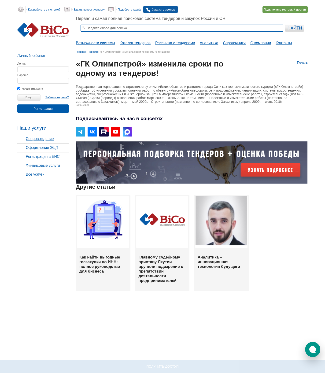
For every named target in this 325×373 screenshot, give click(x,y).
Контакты (284, 43)
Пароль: (22, 75)
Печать (300, 63)
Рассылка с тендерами (175, 43)
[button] (312, 349)
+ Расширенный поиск (270, 34)
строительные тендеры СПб (113, 34)
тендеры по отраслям (148, 34)
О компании (260, 43)
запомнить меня (30, 89)
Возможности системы (95, 43)
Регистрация (43, 109)
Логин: (21, 63)
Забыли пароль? (57, 97)
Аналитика (209, 43)
